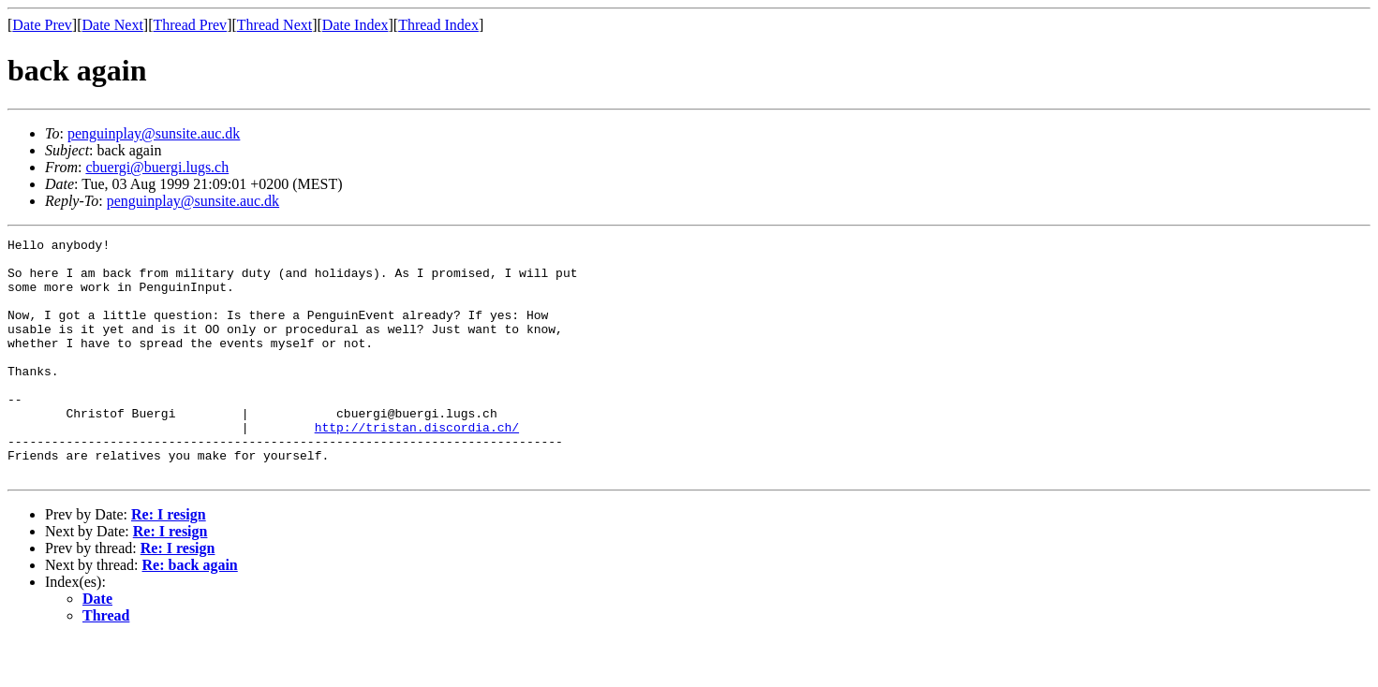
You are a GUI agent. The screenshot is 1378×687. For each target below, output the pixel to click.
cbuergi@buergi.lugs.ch (157, 167)
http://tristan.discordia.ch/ (417, 466)
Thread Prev (190, 25)
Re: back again (190, 613)
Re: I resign (168, 562)
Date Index (355, 25)
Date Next (112, 25)
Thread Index (438, 25)
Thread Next (274, 25)
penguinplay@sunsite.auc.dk (153, 133)
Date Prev (42, 25)
